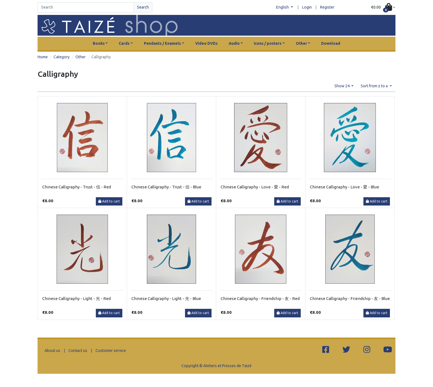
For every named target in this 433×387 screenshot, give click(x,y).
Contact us (77, 350)
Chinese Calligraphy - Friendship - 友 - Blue (350, 298)
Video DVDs (206, 43)
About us (52, 350)
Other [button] (301, 43)
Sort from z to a (375, 86)
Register (327, 7)
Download (330, 43)
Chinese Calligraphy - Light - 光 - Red (76, 298)
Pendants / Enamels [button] (162, 43)
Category (62, 57)
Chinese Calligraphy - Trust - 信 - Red (76, 187)
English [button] (283, 7)
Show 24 (342, 86)
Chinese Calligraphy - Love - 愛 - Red (255, 187)
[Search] (86, 7)
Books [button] (99, 43)
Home (43, 57)
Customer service (111, 350)
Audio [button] (234, 43)
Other (80, 57)
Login (307, 7)
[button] (383, 7)
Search (143, 7)
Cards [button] (124, 43)
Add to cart (109, 201)
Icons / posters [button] (267, 43)
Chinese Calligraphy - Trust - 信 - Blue (166, 187)
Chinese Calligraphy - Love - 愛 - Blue (344, 187)
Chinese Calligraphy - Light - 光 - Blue (166, 298)
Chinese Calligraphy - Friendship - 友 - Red (260, 298)
